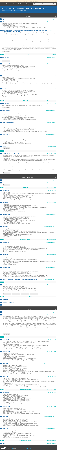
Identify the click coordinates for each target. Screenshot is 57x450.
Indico (12, 448)
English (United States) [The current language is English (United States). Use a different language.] (47, 3)
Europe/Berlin (37, 3)
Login (55, 3)
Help (27, 448)
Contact (29, 448)
